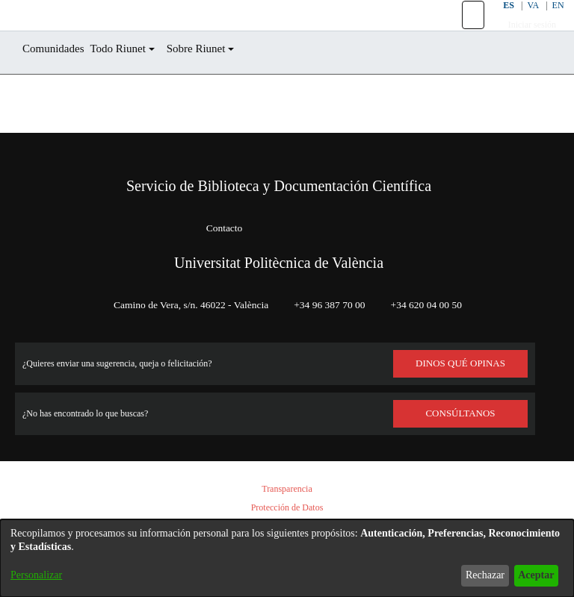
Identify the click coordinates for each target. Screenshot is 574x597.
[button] (463, 32)
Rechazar (473, 575)
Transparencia (287, 489)
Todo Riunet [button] (134, 82)
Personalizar (40, 575)
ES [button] (498, 22)
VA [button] (523, 22)
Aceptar (532, 575)
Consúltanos (461, 413)
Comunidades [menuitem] (59, 82)
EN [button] (549, 22)
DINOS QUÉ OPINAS (460, 363)
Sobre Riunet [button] (221, 82)
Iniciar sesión (523, 41)
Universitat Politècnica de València (278, 263)
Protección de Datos (287, 507)
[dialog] (287, 558)
